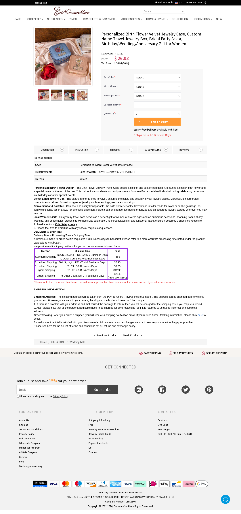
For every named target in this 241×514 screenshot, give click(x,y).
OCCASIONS (203, 19)
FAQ (91, 424)
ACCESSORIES (131, 19)
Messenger (164, 429)
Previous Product (106, 335)
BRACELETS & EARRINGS (100, 19)
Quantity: (110, 113)
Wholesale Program (30, 443)
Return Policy (96, 438)
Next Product (132, 335)
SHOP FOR (35, 19)
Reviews (23, 457)
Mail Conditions (27, 438)
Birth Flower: (111, 86)
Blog (21, 461)
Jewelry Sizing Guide (100, 434)
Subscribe (102, 389)
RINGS (74, 19)
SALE (19, 19)
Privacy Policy (60, 396)
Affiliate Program (28, 452)
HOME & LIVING (157, 19)
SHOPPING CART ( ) (195, 2)
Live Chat (163, 424)
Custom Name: (113, 104)
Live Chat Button (225, 499)
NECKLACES (56, 19)
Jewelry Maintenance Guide (104, 429)
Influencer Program (29, 447)
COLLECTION (181, 19)
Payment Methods (98, 443)
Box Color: (110, 77)
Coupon (93, 452)
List (90, 447)
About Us (24, 420)
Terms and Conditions (31, 429)
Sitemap (23, 424)
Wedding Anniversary (30, 466)
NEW (219, 19)
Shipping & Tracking (99, 420)
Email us (63, 228)
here (49, 326)
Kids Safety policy (66, 224)
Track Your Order (164, 2)
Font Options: (112, 95)
